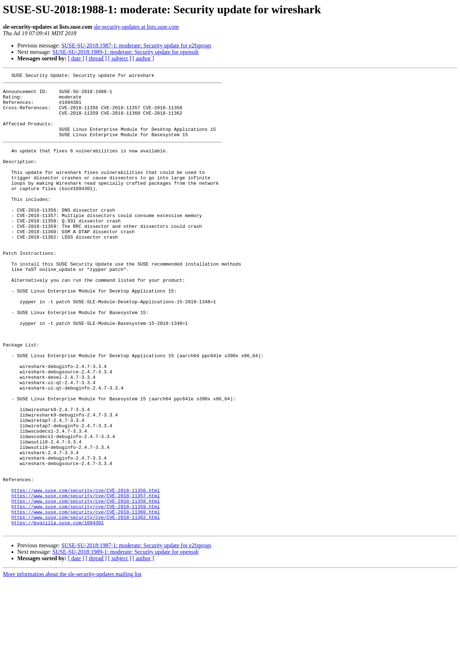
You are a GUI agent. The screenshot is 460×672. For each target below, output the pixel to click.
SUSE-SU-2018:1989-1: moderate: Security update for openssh (125, 52)
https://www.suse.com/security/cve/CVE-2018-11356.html (85, 574)
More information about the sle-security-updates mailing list (72, 666)
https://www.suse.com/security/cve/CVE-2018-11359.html (85, 593)
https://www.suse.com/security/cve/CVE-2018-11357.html (85, 580)
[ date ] (76, 58)
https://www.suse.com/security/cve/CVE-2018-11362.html (85, 606)
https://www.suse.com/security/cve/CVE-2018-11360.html (85, 600)
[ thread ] (96, 58)
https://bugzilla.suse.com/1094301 (57, 613)
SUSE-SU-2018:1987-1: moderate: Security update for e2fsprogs (136, 45)
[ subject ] (119, 58)
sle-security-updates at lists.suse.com (136, 27)
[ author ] (143, 58)
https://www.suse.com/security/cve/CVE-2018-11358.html (85, 587)
